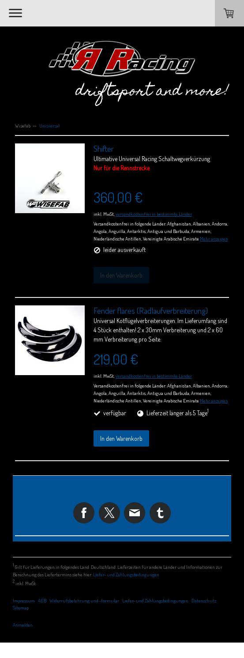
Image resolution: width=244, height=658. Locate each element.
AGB (42, 600)
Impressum (24, 600)
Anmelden (23, 624)
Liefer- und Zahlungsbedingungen (126, 574)
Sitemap (21, 607)
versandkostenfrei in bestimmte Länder (154, 214)
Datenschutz (203, 600)
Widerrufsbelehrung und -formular (84, 600)
